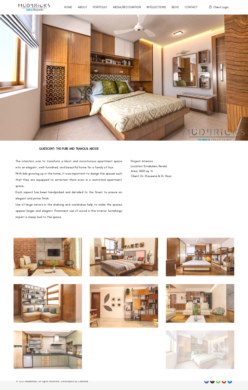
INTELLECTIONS (156, 7)
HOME (68, 7)
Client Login (219, 7)
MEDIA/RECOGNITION (127, 7)
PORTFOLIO (100, 7)
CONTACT (191, 7)
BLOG (175, 7)
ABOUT (82, 7)
